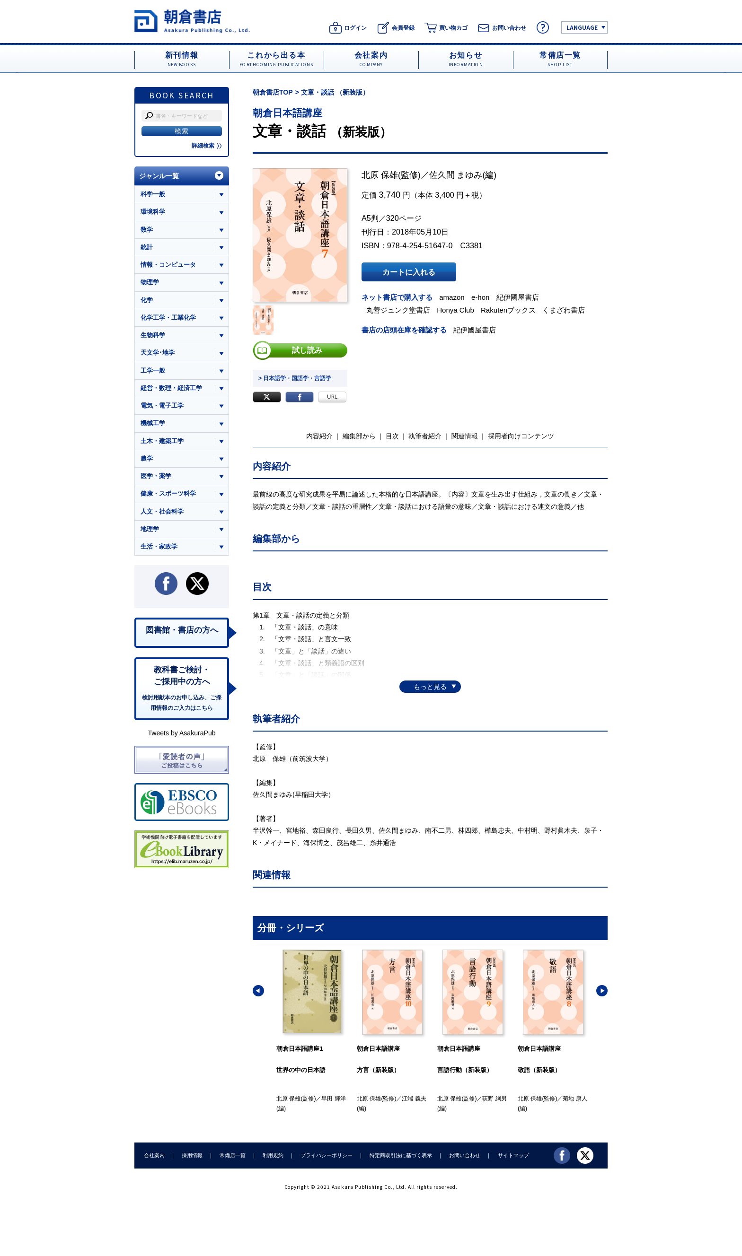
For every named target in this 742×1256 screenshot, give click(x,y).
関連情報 (464, 436)
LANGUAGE (582, 27)
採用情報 (192, 1155)
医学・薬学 (156, 476)
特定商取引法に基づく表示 (401, 1155)
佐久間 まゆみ (456, 175)
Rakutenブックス (508, 310)
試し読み (307, 350)
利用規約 (273, 1155)
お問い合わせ (464, 1155)
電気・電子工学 (162, 405)
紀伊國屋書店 (517, 297)
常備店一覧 (233, 1155)
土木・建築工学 (162, 441)
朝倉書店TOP (273, 92)
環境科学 (153, 211)
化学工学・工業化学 (168, 317)
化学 (147, 300)
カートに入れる (408, 272)
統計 (147, 247)
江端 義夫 (414, 1098)
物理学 (150, 282)
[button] (258, 990)
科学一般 (153, 194)
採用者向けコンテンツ (521, 436)
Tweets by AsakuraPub (181, 733)
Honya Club (455, 310)
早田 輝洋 (333, 1098)
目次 (392, 436)
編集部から (359, 436)
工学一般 (153, 370)
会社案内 (154, 1155)
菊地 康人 (575, 1098)
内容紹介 (319, 436)
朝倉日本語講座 (287, 112)
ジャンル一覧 (159, 176)
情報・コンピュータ (168, 264)
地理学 (150, 528)
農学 (147, 458)
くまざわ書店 (563, 310)
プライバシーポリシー (326, 1155)
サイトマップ (513, 1155)
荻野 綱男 (494, 1098)
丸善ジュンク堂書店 (398, 310)
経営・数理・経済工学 (171, 388)
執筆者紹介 (425, 436)
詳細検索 (207, 145)
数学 (147, 229)
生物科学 (153, 335)
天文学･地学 (158, 352)
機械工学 (153, 423)
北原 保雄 (380, 175)
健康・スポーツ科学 (168, 493)
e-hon (480, 297)
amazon (452, 297)
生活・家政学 (159, 546)
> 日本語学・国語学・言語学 (294, 378)
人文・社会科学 (162, 511)
